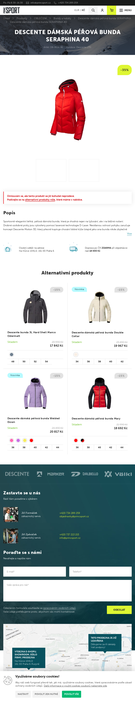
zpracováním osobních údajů (59, 608)
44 (57, 447)
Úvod (6, 18)
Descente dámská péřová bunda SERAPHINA (104, 18)
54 (46, 361)
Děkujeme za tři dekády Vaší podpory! (105, 642)
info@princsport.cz (41, 2)
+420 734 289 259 (68, 2)
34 (77, 361)
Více (129, 233)
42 (122, 361)
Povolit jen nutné (46, 694)
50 (24, 361)
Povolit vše (71, 694)
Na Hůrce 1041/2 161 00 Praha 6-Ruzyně (29, 657)
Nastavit (23, 694)
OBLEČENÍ (40, 18)
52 (35, 361)
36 (88, 361)
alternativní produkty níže (40, 199)
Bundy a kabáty (62, 18)
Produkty (22, 18)
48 (12, 361)
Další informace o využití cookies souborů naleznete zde (75, 685)
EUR (77, 10)
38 (99, 361)
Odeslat (119, 609)
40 (110, 361)
